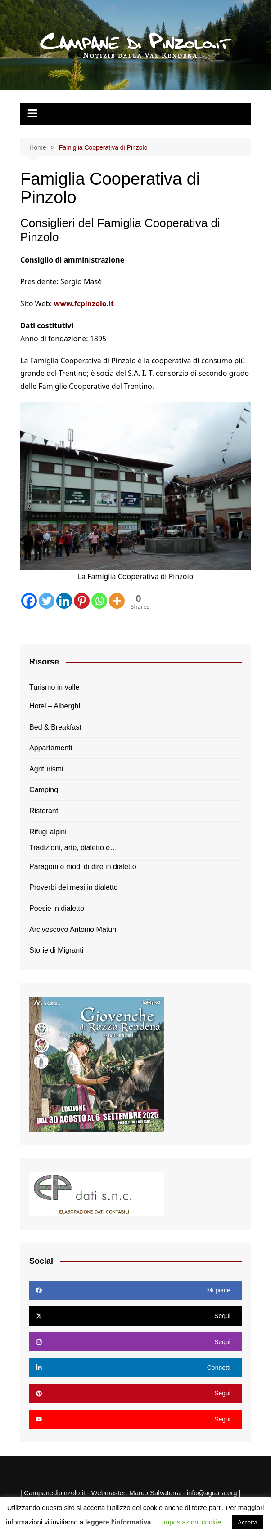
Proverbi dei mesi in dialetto (73, 887)
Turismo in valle (54, 687)
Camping (43, 789)
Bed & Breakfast (55, 727)
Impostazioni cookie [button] (191, 1522)
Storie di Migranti (56, 950)
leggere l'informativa (118, 1522)
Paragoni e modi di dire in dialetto (82, 866)
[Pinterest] (82, 601)
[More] (117, 601)
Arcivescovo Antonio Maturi (72, 929)
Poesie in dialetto (56, 908)
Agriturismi (46, 769)
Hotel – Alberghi (54, 706)
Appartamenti (50, 748)
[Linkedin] (64, 601)
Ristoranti (44, 811)
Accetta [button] (247, 1522)
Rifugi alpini (48, 832)
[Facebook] (29, 601)
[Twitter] (46, 601)
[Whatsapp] (99, 601)
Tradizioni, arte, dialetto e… (73, 847)
